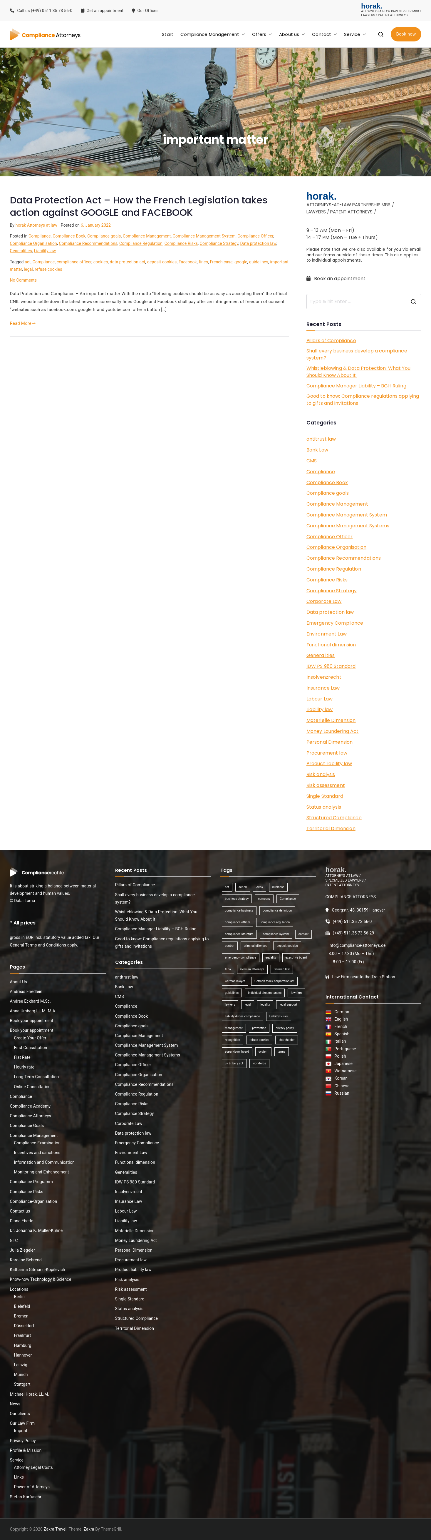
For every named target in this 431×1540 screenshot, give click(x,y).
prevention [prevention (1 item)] (259, 1028)
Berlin (19, 1296)
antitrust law (321, 439)
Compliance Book (69, 236)
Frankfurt (22, 1335)
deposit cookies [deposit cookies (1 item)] (287, 945)
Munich (21, 1374)
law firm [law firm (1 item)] (296, 992)
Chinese (340, 1085)
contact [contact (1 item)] (303, 934)
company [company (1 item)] (264, 898)
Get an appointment (102, 10)
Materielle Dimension (331, 720)
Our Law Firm (22, 1423)
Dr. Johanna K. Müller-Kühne (36, 1230)
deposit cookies (162, 262)
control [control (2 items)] (229, 945)
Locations (19, 1289)
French (339, 1026)
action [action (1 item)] (243, 887)
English (340, 1019)
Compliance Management (212, 34)
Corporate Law (324, 601)
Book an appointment (336, 278)
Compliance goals (104, 236)
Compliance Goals (27, 1125)
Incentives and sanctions (37, 1152)
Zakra (89, 1529)
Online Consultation (32, 1086)
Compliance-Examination (37, 1143)
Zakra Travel (55, 1529)
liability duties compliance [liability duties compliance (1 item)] (242, 1016)
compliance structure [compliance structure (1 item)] (239, 934)
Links (19, 1477)
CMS (311, 460)
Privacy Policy (23, 1440)
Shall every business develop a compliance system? (356, 354)
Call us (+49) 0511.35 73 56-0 (41, 10)
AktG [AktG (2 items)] (259, 887)
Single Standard (324, 796)
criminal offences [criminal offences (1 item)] (255, 945)
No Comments (23, 280)
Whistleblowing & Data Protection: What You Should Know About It (358, 372)
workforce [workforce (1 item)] (259, 1063)
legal (28, 269)
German (340, 1011)
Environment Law (326, 634)
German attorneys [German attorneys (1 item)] (252, 969)
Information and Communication (44, 1162)
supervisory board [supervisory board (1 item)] (237, 1051)
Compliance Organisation (33, 243)
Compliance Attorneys (30, 1115)
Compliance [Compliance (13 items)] (288, 898)
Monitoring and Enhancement (41, 1172)
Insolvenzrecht (323, 677)
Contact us (20, 1211)
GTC (14, 1240)
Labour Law (319, 698)
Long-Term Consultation (36, 1076)
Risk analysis (320, 774)
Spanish (340, 1033)
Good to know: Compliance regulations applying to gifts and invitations (362, 400)
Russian (340, 1093)
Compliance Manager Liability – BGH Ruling (356, 385)
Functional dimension (331, 644)
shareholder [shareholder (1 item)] (286, 1039)
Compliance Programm (31, 1181)
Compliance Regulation (140, 243)
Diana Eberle (21, 1220)
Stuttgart (22, 1384)
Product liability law (329, 763)
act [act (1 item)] (227, 887)
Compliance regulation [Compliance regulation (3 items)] (274, 922)
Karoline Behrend (26, 1260)
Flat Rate (22, 1057)
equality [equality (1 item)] (271, 957)
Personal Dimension (329, 742)
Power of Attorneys (32, 1486)
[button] (242, 34)
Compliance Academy (30, 1106)
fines (203, 262)
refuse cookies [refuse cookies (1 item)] (259, 1039)
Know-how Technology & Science (40, 1279)
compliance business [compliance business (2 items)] (239, 910)
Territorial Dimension (330, 828)
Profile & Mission (26, 1450)
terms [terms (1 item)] (282, 1051)
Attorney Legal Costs (33, 1467)
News (15, 1404)
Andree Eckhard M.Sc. (30, 1001)
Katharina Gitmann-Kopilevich (37, 1269)
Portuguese (344, 1048)
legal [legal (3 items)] (247, 1004)
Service (355, 34)
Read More (23, 323)
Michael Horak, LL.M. (29, 1394)
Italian (339, 1041)
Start (167, 34)
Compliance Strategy (219, 243)
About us (292, 34)
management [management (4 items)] (234, 1028)
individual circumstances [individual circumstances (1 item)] (264, 992)
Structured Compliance (334, 817)
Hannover (23, 1355)
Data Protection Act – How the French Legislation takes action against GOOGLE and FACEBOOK (139, 206)
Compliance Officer (255, 236)
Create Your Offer (30, 1038)
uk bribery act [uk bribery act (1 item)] (234, 1063)
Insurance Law (323, 688)
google (240, 262)
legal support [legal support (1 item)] (288, 1004)
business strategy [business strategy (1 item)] (237, 898)
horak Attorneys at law (36, 225)
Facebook (188, 262)
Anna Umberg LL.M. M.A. (33, 1011)
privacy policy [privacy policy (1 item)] (285, 1028)
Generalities (21, 250)
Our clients (20, 1413)
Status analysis (323, 807)
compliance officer (74, 262)
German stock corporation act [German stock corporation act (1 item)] (274, 981)
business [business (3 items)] (278, 887)
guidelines (258, 262)
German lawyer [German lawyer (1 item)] (235, 981)
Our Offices (146, 10)
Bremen (21, 1316)
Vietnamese (344, 1071)
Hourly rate (24, 1067)
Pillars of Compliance (331, 340)
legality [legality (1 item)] (265, 1004)
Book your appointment (31, 1020)
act (28, 262)
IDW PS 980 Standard (331, 666)
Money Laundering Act (332, 731)
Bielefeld (22, 1306)
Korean (340, 1078)
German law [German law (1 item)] (282, 969)
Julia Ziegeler (22, 1250)
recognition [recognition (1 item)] (232, 1039)
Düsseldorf (24, 1325)
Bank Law (317, 450)
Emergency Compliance (334, 623)
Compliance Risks (181, 243)
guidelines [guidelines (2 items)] (232, 992)
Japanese (342, 1063)
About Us (18, 981)
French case (221, 262)
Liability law (45, 250)
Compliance (39, 236)
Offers (262, 34)
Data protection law (258, 243)
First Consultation (30, 1047)
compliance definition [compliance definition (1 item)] (277, 910)
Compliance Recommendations (88, 243)
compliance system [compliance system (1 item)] (276, 934)
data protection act (127, 262)
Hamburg (22, 1345)
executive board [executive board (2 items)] (296, 957)
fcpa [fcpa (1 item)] (228, 969)
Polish (339, 1056)
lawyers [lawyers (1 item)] (230, 1004)
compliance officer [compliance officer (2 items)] (237, 922)
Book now (406, 34)
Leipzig (20, 1364)
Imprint (20, 1430)
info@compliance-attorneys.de (356, 945)
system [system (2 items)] (263, 1051)
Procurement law (326, 753)
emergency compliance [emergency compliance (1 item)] (240, 957)
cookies (100, 262)
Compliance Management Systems (347, 525)
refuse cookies (48, 269)
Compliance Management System (204, 236)
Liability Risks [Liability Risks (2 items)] (278, 1016)
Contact (324, 34)
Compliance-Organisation (33, 1201)
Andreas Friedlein (26, 991)
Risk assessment (325, 785)
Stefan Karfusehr (25, 1496)
